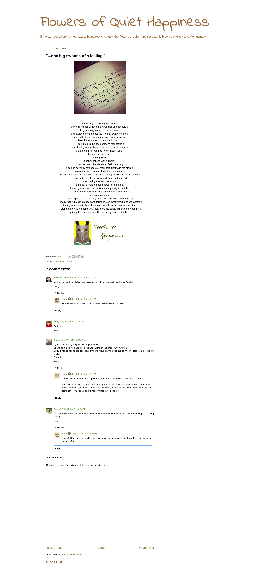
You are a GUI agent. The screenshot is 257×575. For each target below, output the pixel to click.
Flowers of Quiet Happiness (124, 22)
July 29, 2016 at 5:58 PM (73, 340)
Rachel (57, 409)
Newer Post (54, 547)
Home (100, 547)
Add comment (54, 457)
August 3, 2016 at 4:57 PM (85, 433)
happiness (59, 261)
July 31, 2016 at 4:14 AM (74, 409)
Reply (56, 286)
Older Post (146, 547)
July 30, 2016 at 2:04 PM (84, 299)
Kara (64, 299)
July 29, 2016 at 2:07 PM (84, 277)
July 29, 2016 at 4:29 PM (72, 321)
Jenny (57, 340)
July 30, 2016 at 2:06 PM (84, 374)
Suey (56, 321)
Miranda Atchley (62, 277)
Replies (61, 293)
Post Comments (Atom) (70, 554)
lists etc (68, 261)
